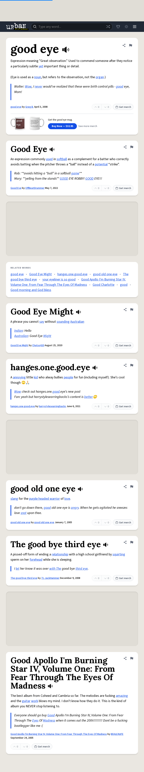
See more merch (87, 126)
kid (36, 377)
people (68, 377)
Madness (49, 720)
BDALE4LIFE (117, 734)
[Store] (118, 26)
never (38, 86)
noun (37, 77)
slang (14, 498)
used (49, 159)
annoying (19, 377)
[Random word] (108, 26)
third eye (82, 568)
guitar (26, 701)
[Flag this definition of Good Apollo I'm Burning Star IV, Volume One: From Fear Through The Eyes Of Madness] (132, 658)
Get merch (123, 107)
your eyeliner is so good (59, 279)
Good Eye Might (40, 274)
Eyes (35, 720)
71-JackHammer (50, 578)
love (67, 498)
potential (101, 164)
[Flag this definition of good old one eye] (132, 487)
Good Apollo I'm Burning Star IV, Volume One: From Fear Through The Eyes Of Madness (58, 734)
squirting (118, 554)
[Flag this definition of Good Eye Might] (132, 310)
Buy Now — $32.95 (62, 126)
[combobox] (71, 26)
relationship (60, 554)
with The (55, 568)
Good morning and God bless (30, 290)
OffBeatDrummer (34, 188)
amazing (122, 695)
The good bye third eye (23, 578)
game (75, 173)
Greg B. (29, 107)
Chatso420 (38, 345)
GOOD (64, 178)
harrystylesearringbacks (52, 406)
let (17, 568)
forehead (36, 559)
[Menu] (134, 26)
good (119, 86)
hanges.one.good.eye (72, 274)
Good (51, 715)
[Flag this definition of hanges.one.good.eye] (132, 365)
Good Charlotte (103, 284)
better (88, 397)
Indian (18, 330)
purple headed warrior (44, 498)
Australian (77, 321)
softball (62, 159)
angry (75, 507)
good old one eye (105, 274)
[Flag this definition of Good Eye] (132, 147)
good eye (15, 107)
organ (100, 77)
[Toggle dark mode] (126, 26)
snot (23, 513)
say (41, 321)
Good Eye (15, 188)
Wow (28, 86)
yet (41, 66)
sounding (63, 321)
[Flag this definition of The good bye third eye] (132, 542)
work (34, 701)
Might (47, 336)
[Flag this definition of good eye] (131, 45)
